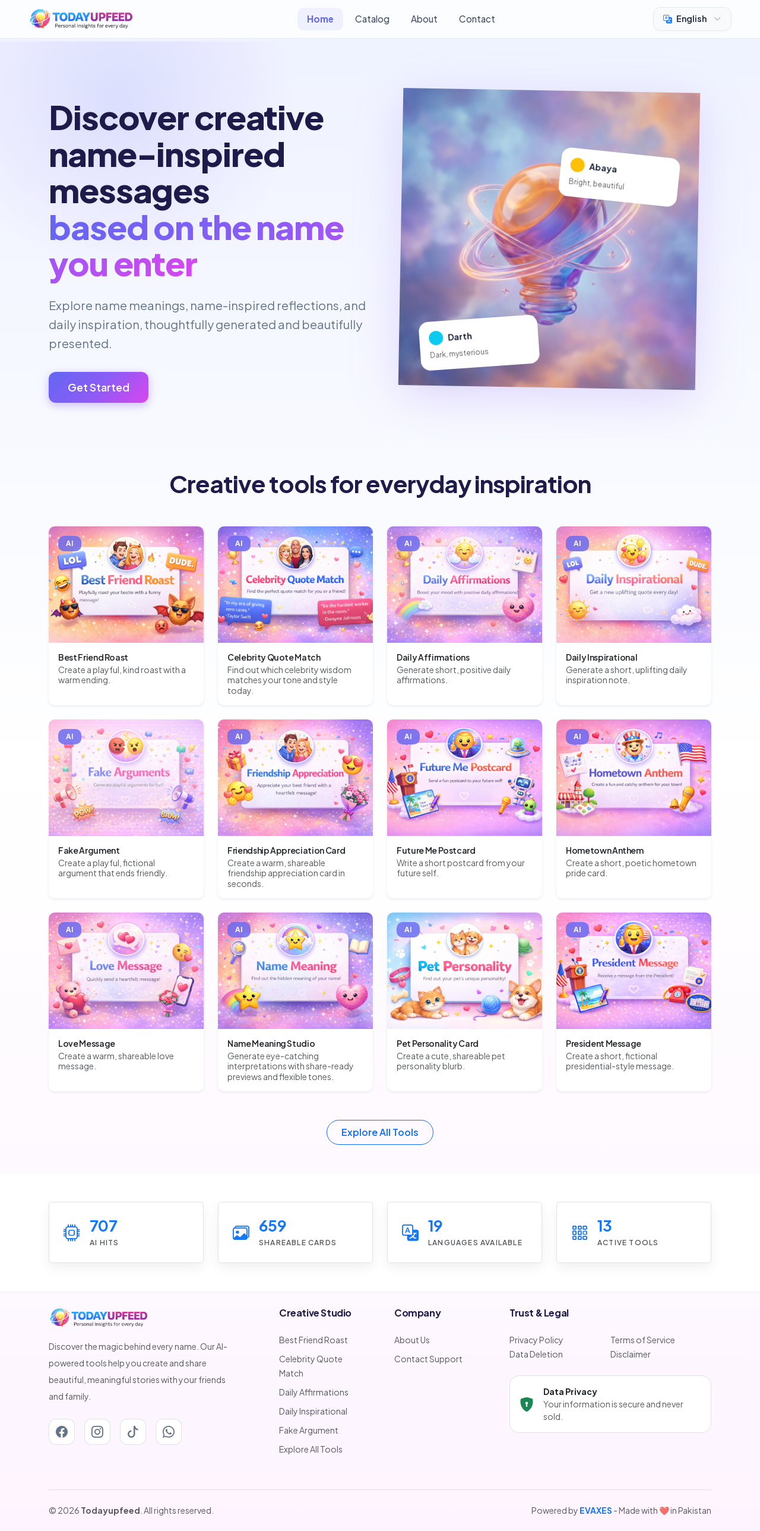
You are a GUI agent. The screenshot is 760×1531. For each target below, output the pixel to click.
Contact (477, 18)
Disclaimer (630, 1354)
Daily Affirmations (314, 1392)
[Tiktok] (133, 1432)
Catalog (372, 18)
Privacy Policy (536, 1339)
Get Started (98, 387)
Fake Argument (308, 1430)
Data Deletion (536, 1354)
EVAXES (596, 1510)
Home (320, 18)
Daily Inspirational (313, 1411)
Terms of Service (642, 1339)
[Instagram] (97, 1432)
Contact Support (428, 1358)
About (424, 18)
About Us (412, 1339)
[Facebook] (62, 1432)
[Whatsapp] (169, 1432)
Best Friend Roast (313, 1339)
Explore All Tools (380, 1132)
